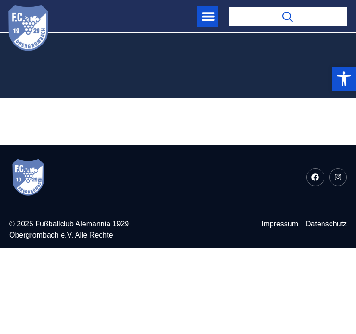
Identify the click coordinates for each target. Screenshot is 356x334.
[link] (344, 79)
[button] (207, 16)
